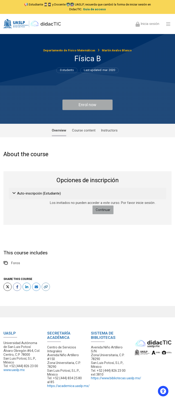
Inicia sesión (149, 24)
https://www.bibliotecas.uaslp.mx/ (116, 378)
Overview (59, 130)
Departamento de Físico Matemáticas (69, 50)
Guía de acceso (94, 9)
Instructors (109, 130)
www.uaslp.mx (14, 370)
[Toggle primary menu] (168, 24)
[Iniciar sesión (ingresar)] (147, 24)
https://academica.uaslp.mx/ (68, 386)
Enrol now (87, 104)
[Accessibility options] (163, 391)
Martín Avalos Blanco (117, 50)
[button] (14, 193)
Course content (83, 130)
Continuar (103, 210)
